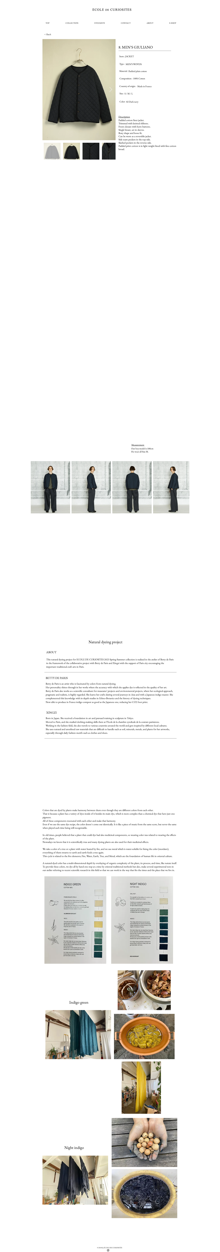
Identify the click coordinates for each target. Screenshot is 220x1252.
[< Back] (53, 34)
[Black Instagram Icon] (108, 1250)
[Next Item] (110, 89)
